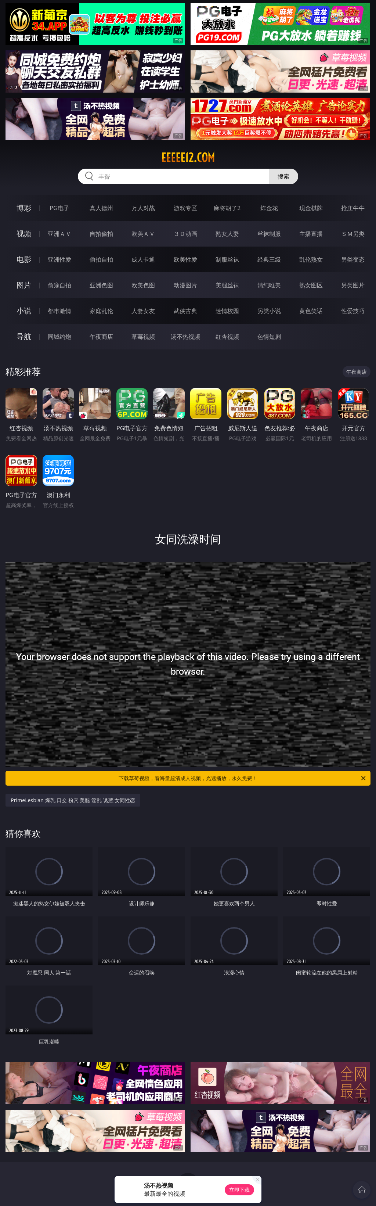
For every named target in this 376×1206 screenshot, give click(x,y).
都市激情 (59, 311)
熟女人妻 (227, 234)
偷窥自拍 (59, 285)
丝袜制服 (269, 234)
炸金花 (269, 208)
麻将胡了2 (227, 208)
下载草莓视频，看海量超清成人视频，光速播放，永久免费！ (243, 778)
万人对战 (143, 208)
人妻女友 (143, 311)
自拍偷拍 (101, 234)
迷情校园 (227, 311)
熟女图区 (311, 285)
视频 (24, 233)
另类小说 (269, 311)
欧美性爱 (185, 259)
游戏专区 (185, 208)
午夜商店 (101, 337)
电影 (24, 259)
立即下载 (239, 1189)
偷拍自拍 (101, 259)
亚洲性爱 (59, 259)
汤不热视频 (185, 337)
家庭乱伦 (101, 311)
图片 (24, 285)
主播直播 (311, 234)
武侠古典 (185, 311)
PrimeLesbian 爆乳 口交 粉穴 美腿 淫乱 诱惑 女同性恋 (73, 800)
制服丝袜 (227, 259)
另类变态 (353, 259)
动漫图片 (185, 285)
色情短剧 (269, 337)
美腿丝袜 (227, 285)
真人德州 (101, 208)
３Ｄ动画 (185, 234)
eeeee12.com (188, 157)
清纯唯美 (269, 285)
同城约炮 (59, 337)
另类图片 (353, 285)
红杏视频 (227, 337)
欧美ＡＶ (143, 234)
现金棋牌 (311, 208)
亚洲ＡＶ (59, 234)
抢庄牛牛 (353, 208)
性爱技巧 (353, 311)
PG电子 (59, 208)
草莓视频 (143, 337)
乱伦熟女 (311, 259)
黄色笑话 (311, 311)
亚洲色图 (101, 285)
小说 (24, 311)
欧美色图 (143, 285)
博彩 (24, 208)
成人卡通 (143, 259)
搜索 (283, 176)
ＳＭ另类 (353, 234)
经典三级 (269, 259)
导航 (24, 336)
